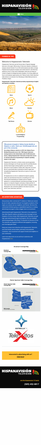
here (11, 238)
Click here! (20, 357)
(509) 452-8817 (31, 384)
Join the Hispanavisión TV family (29, 380)
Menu (20, 14)
